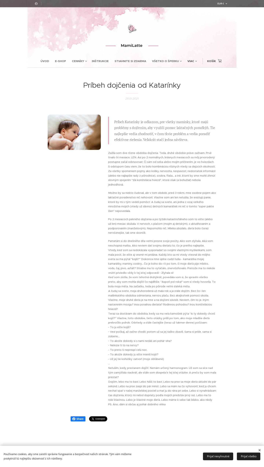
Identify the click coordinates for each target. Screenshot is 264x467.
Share (78, 418)
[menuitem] (46, 61)
